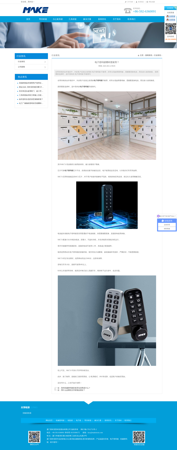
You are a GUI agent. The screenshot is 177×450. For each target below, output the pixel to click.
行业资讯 (21, 56)
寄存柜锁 (43, 19)
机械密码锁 (60, 420)
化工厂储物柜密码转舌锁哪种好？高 (31, 103)
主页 (141, 55)
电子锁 (78, 420)
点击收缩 (170, 8)
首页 (28, 19)
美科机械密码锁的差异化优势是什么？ (75, 388)
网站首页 (49, 420)
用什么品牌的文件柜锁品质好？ (73, 390)
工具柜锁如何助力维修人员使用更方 (31, 95)
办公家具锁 (58, 19)
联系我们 (141, 2)
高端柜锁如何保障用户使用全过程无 (31, 83)
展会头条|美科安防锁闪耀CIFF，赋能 (31, 87)
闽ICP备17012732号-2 (89, 429)
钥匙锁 (70, 420)
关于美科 (130, 2)
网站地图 (152, 2)
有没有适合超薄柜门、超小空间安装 (31, 91)
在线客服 (172, 16)
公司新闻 (21, 67)
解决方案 (87, 19)
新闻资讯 (102, 19)
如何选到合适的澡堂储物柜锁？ (31, 99)
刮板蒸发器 (27, 413)
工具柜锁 (72, 19)
